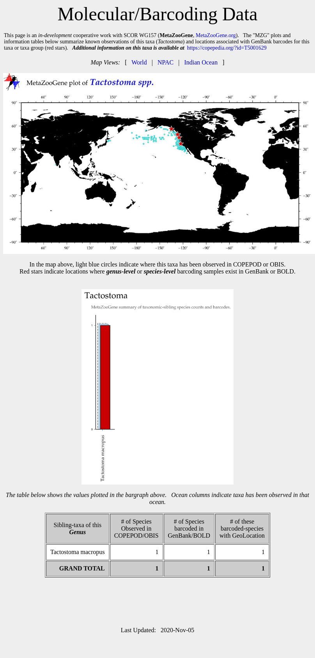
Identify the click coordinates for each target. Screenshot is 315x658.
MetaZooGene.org (216, 35)
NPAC (165, 62)
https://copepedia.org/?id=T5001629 (227, 48)
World (139, 62)
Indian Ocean (201, 62)
